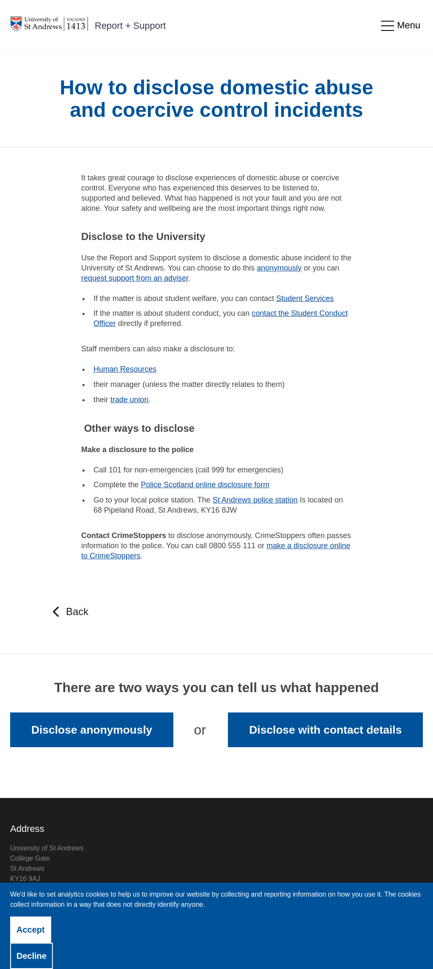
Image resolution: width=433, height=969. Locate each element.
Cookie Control (171, 949)
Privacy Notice (31, 949)
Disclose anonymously (91, 729)
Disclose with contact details (325, 729)
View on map (29, 899)
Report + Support (130, 25)
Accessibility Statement (102, 949)
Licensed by (375, 948)
